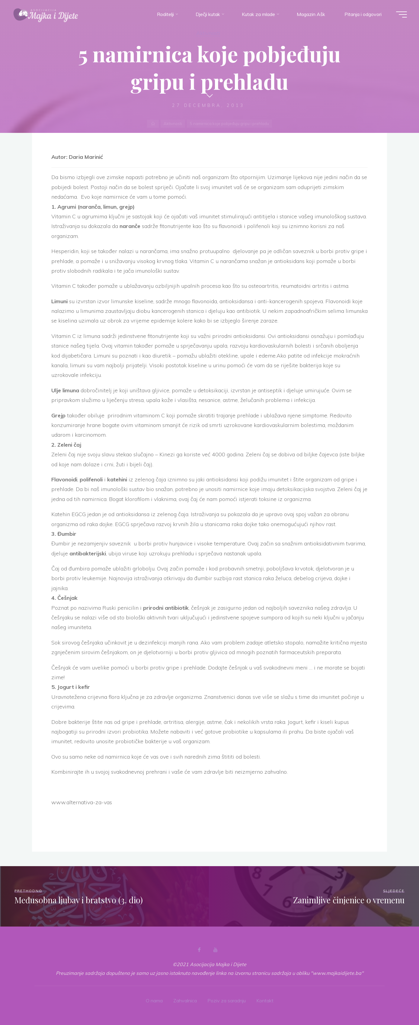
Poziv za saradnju (226, 1001)
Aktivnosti (208, 33)
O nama (154, 1001)
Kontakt (264, 1001)
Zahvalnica (185, 1001)
